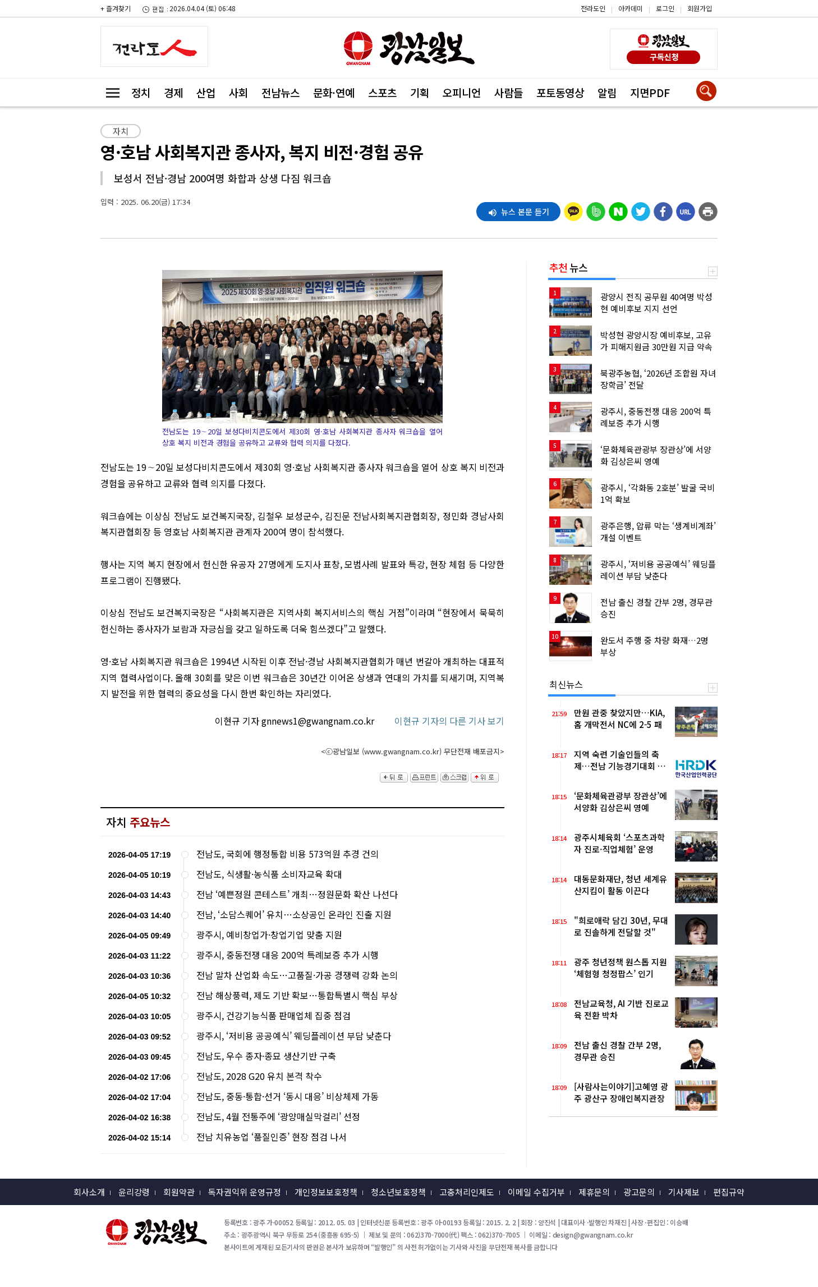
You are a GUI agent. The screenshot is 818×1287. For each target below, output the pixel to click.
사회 (238, 92)
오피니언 (462, 92)
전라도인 (593, 8)
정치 (140, 92)
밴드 (722, 30)
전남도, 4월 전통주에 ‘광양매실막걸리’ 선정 (278, 1117)
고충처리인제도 (466, 1192)
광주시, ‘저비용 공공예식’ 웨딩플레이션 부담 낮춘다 (293, 1036)
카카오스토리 (722, 14)
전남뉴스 (280, 92)
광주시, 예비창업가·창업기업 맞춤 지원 (269, 935)
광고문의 (639, 1192)
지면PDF (650, 92)
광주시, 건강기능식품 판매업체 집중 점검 (273, 1016)
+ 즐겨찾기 (115, 8)
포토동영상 (560, 92)
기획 (419, 92)
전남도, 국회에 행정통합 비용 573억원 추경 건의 (287, 854)
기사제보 (684, 1192)
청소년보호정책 (398, 1192)
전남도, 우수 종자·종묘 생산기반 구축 (266, 1056)
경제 (173, 92)
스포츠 (382, 92)
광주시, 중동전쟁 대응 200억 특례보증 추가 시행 (287, 955)
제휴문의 (594, 1192)
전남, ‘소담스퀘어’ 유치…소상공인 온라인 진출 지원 (294, 914)
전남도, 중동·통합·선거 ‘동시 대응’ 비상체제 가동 (287, 1096)
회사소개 (89, 1192)
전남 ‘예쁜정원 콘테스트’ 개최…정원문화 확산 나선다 (297, 894)
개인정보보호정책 (326, 1192)
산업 (205, 92)
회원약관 (179, 1192)
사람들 (508, 92)
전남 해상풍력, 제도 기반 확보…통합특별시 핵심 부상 (297, 995)
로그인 (665, 8)
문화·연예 (334, 92)
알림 (607, 92)
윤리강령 (134, 1192)
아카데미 (630, 8)
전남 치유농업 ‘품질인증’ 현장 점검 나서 (271, 1137)
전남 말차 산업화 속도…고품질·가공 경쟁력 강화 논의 (297, 975)
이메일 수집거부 (536, 1192)
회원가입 (699, 8)
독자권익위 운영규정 (244, 1192)
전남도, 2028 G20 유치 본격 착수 (259, 1076)
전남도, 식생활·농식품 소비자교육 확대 (269, 874)
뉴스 (568, 267)
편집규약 (729, 1192)
